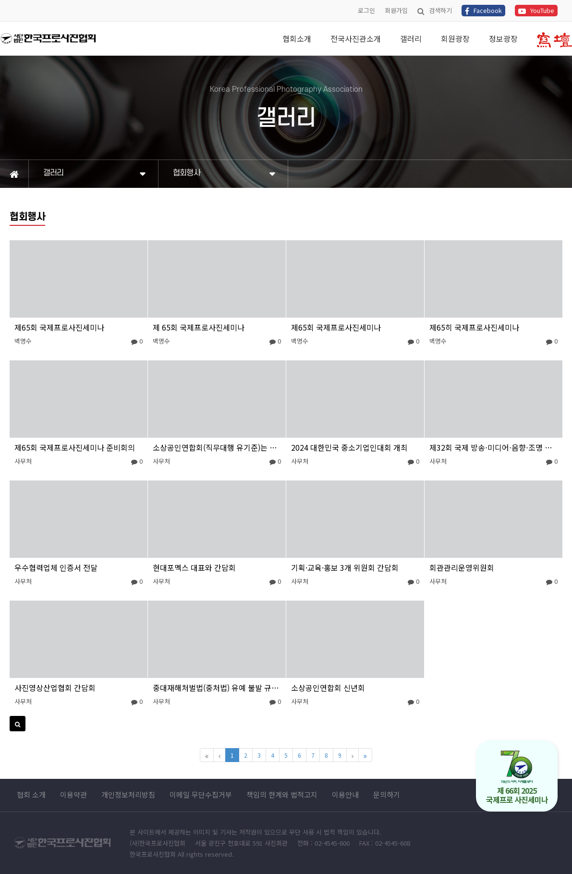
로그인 (366, 10)
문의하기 (386, 795)
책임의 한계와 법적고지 (281, 795)
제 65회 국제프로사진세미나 (198, 327)
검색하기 (434, 10)
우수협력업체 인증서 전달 (55, 567)
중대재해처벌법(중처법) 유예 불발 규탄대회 (217, 687)
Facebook (483, 10)
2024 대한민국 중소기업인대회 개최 (349, 447)
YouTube (536, 10)
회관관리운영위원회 (461, 567)
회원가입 (396, 10)
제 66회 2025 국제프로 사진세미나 (517, 777)
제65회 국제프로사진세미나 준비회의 (74, 447)
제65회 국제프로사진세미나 (59, 327)
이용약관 (73, 795)
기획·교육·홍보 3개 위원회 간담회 (345, 567)
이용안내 (345, 795)
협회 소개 (31, 795)
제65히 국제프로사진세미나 (474, 327)
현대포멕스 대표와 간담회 (194, 567)
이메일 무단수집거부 (201, 795)
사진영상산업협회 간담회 (55, 687)
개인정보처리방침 (128, 795)
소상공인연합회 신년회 (328, 687)
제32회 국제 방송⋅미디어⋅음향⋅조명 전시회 (493, 447)
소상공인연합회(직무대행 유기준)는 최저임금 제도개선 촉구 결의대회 (217, 447)
